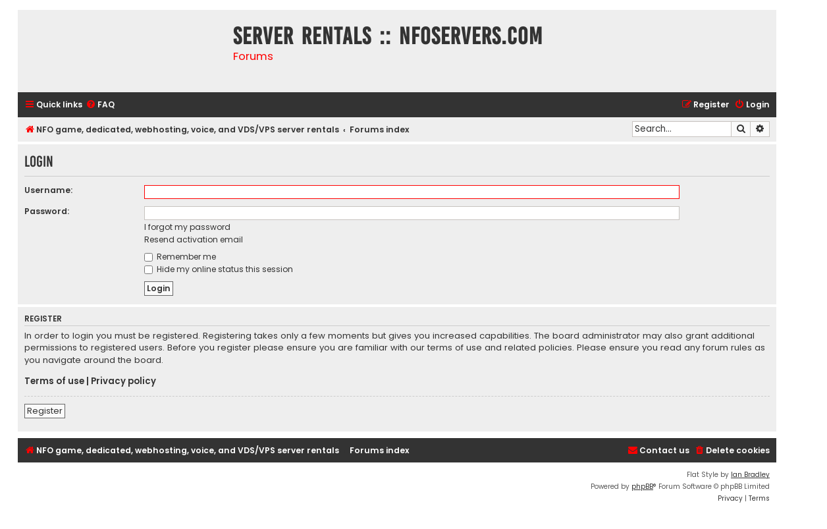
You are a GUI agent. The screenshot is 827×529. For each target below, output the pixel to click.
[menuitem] (100, 105)
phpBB (642, 486)
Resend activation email (193, 239)
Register (45, 410)
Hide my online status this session (218, 269)
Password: (46, 211)
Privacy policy (123, 381)
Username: (48, 190)
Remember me (180, 256)
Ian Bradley (750, 475)
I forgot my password (187, 227)
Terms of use (54, 381)
